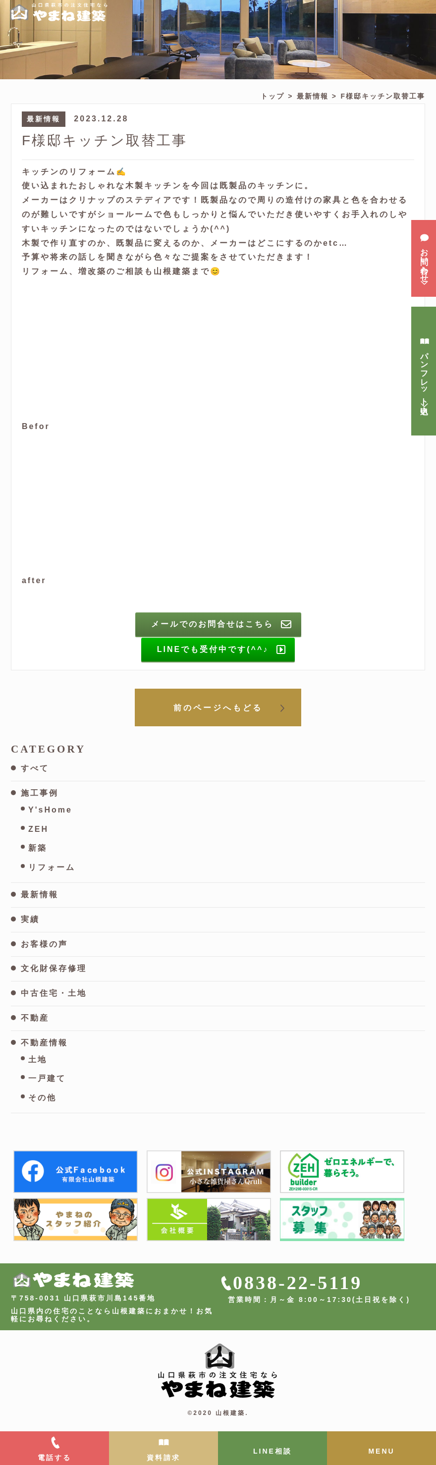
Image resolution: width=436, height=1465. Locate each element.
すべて (35, 768)
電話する (54, 1458)
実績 (30, 919)
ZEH (38, 829)
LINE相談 (272, 1451)
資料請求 (163, 1458)
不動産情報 (44, 1042)
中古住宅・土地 (54, 993)
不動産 (35, 1018)
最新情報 (312, 96)
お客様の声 (44, 944)
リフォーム (51, 867)
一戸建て (47, 1078)
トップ (272, 96)
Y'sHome (50, 810)
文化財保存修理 (54, 968)
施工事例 (39, 793)
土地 (37, 1059)
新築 (37, 848)
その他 (42, 1097)
